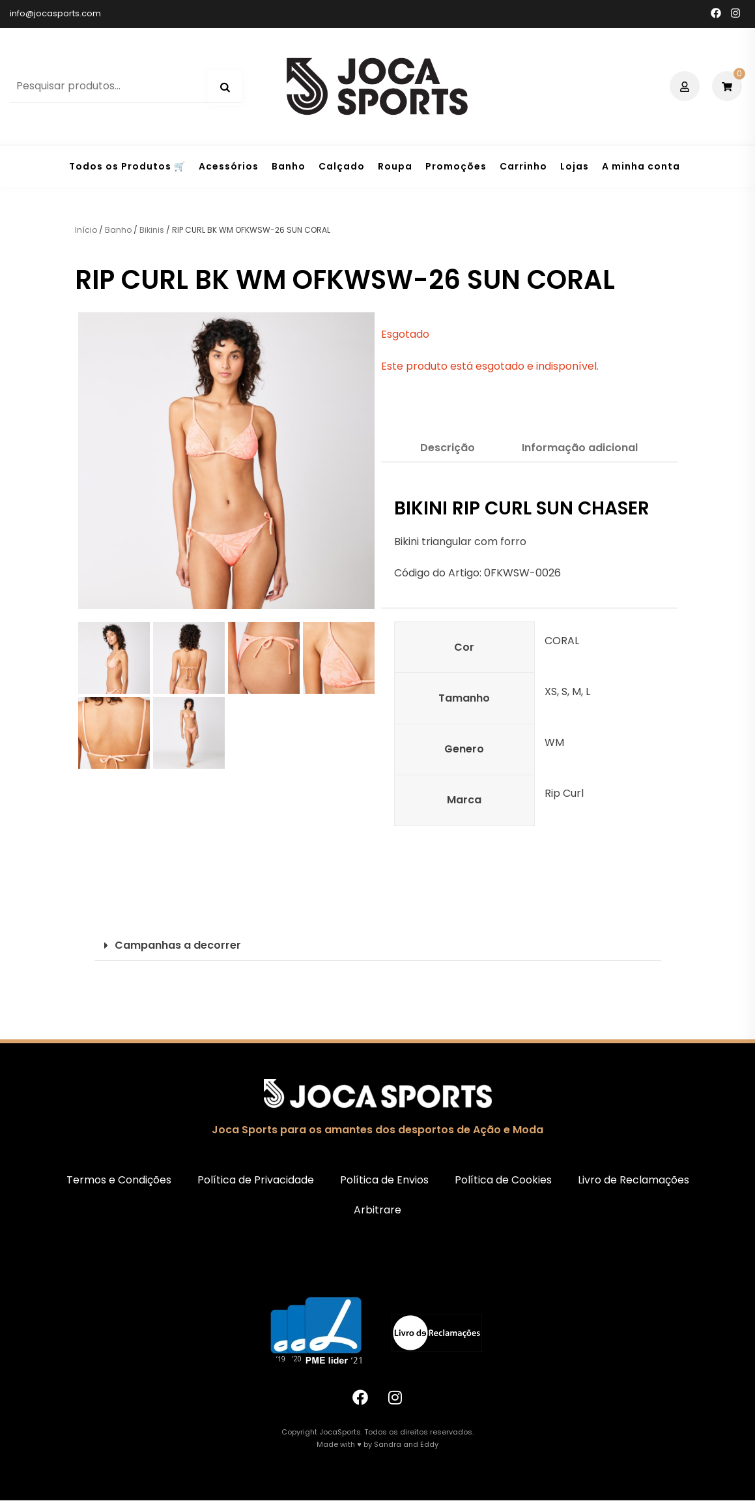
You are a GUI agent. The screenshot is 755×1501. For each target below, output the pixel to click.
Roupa (395, 166)
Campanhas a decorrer (178, 945)
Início (86, 229)
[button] (377, 945)
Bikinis (151, 229)
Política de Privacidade (255, 1179)
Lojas (574, 166)
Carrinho (523, 166)
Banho (289, 166)
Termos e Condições (118, 1179)
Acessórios (229, 166)
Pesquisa (225, 87)
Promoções (456, 166)
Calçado (342, 166)
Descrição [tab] (447, 447)
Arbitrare (377, 1209)
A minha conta (641, 166)
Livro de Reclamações (633, 1179)
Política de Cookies (503, 1179)
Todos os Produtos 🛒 (127, 166)
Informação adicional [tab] (580, 447)
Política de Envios (384, 1179)
